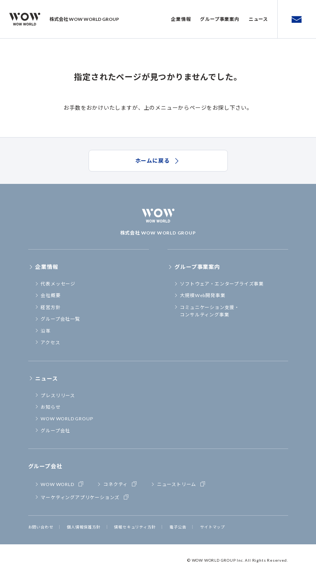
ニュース (258, 19)
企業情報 (181, 19)
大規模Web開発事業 (199, 295)
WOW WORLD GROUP (63, 418)
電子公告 (177, 527)
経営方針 (47, 307)
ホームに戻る (158, 161)
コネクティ (117, 483)
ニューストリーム (178, 483)
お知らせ (47, 407)
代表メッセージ (54, 284)
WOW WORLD (59, 483)
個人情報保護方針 (83, 527)
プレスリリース (54, 395)
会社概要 (47, 295)
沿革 (42, 331)
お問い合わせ (40, 527)
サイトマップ (212, 527)
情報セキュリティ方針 (134, 527)
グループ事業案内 (219, 19)
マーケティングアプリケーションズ (82, 496)
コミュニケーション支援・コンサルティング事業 (206, 311)
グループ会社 (52, 430)
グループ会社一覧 (57, 319)
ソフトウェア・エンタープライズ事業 (219, 284)
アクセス (47, 342)
